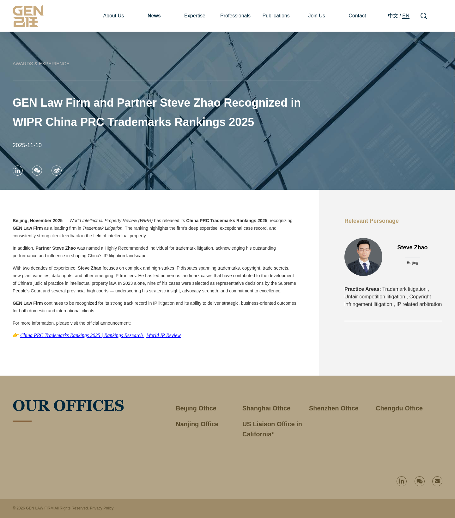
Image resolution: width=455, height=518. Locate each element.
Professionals (235, 15)
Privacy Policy (101, 508)
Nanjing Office (197, 424)
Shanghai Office (266, 408)
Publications (275, 15)
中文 (393, 15)
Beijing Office (196, 408)
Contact (357, 15)
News (154, 15)
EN (405, 15)
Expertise (194, 15)
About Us (113, 15)
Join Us (316, 15)
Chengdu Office (399, 408)
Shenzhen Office (334, 408)
